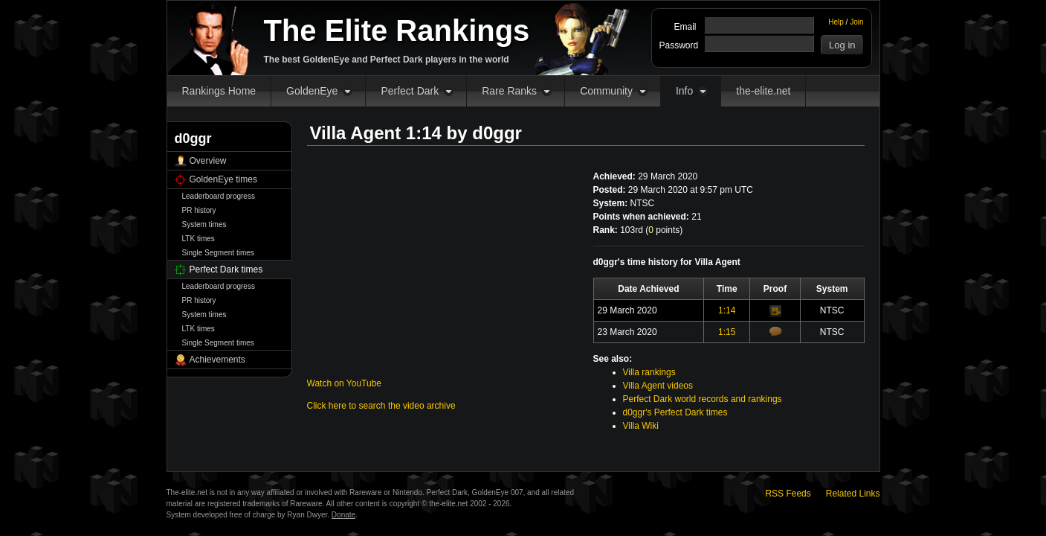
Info (684, 91)
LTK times (198, 238)
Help (836, 22)
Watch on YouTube (344, 383)
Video (775, 311)
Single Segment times (218, 253)
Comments (775, 331)
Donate (343, 515)
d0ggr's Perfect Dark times (675, 412)
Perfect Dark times (226, 269)
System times (204, 224)
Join (856, 22)
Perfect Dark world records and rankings (702, 399)
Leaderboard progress (218, 196)
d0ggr (497, 133)
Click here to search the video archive (381, 406)
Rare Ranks (509, 91)
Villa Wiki (641, 426)
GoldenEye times (223, 179)
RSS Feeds (787, 493)
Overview (208, 161)
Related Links (853, 493)
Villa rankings (649, 372)
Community (606, 91)
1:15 (726, 332)
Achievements (217, 359)
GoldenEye (312, 91)
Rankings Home (219, 91)
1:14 (726, 310)
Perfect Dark (410, 91)
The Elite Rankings (397, 30)
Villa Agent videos (658, 385)
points (663, 230)
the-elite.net (763, 91)
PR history (199, 210)
